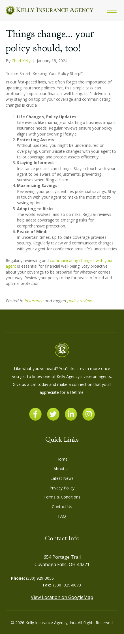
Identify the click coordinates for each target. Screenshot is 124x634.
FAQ (62, 516)
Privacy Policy (62, 488)
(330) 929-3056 (40, 578)
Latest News (62, 478)
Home (62, 459)
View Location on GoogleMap (62, 597)
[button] (112, 10)
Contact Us (62, 506)
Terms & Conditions (62, 497)
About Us (62, 468)
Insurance (33, 300)
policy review (79, 300)
